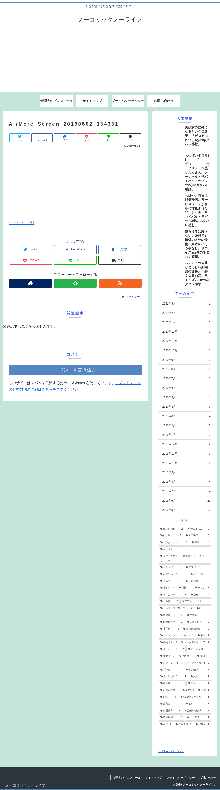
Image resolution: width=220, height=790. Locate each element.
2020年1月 (186, 434)
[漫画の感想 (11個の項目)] (172, 529)
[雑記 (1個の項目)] (168, 697)
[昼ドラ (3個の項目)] (167, 588)
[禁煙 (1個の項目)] (166, 724)
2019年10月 (186, 463)
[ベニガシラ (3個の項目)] (173, 595)
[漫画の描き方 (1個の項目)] (197, 711)
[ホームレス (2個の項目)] (198, 649)
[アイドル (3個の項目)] (200, 574)
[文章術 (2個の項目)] (198, 615)
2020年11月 (186, 341)
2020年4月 (186, 406)
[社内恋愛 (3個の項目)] (197, 581)
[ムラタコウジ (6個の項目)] (174, 543)
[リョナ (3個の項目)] (202, 588)
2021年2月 (186, 312)
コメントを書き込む (75, 369)
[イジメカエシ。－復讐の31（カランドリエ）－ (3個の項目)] (185, 558)
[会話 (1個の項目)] (204, 690)
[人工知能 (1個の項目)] (198, 717)
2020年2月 (186, 425)
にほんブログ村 (21, 223)
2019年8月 (186, 481)
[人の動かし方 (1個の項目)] (173, 677)
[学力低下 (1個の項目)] (197, 670)
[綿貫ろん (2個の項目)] (169, 642)
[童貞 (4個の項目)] (200, 543)
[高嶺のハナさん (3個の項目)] (173, 574)
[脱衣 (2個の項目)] (203, 636)
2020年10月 (186, 350)
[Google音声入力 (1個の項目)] (195, 697)
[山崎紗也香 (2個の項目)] (198, 622)
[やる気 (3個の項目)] (171, 581)
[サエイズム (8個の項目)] (198, 529)
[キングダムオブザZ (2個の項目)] (195, 642)
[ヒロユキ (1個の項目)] (197, 704)
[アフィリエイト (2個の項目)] (195, 601)
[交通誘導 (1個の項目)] (170, 711)
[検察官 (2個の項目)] (171, 615)
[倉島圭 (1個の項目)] (171, 704)
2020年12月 (186, 331)
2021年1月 (186, 322)
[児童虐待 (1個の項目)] (183, 724)
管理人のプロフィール (126, 777)
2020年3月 (186, 416)
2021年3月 (186, 303)
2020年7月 (186, 378)
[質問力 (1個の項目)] (200, 677)
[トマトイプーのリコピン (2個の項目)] (177, 636)
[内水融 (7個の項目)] (171, 536)
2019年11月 (186, 453)
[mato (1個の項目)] (188, 690)
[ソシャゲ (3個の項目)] (171, 567)
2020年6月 (186, 387)
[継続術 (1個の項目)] (172, 683)
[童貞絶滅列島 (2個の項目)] (196, 629)
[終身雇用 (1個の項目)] (171, 717)
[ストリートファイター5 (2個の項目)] (193, 663)
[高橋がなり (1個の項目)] (169, 690)
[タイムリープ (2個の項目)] (172, 649)
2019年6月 (186, 500)
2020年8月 (186, 369)
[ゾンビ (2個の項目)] (171, 670)
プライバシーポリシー (180, 777)
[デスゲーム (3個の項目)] (197, 567)
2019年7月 (186, 491)
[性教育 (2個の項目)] (186, 656)
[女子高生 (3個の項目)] (185, 549)
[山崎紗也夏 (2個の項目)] (171, 622)
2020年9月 (186, 359)
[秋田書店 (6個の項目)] (197, 536)
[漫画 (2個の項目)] (200, 595)
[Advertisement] (110, 61)
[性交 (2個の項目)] (166, 663)
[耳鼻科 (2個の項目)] (169, 601)
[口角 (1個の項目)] (198, 683)
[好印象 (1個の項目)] (202, 724)
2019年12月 (186, 444)
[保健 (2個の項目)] (203, 656)
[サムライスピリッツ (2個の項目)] (176, 608)
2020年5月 (186, 397)
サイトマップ (153, 777)
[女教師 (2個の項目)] (167, 656)
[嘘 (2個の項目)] (203, 608)
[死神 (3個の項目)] (184, 588)
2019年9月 (186, 472)
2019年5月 (186, 510)
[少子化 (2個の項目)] (170, 629)
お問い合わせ (207, 777)
